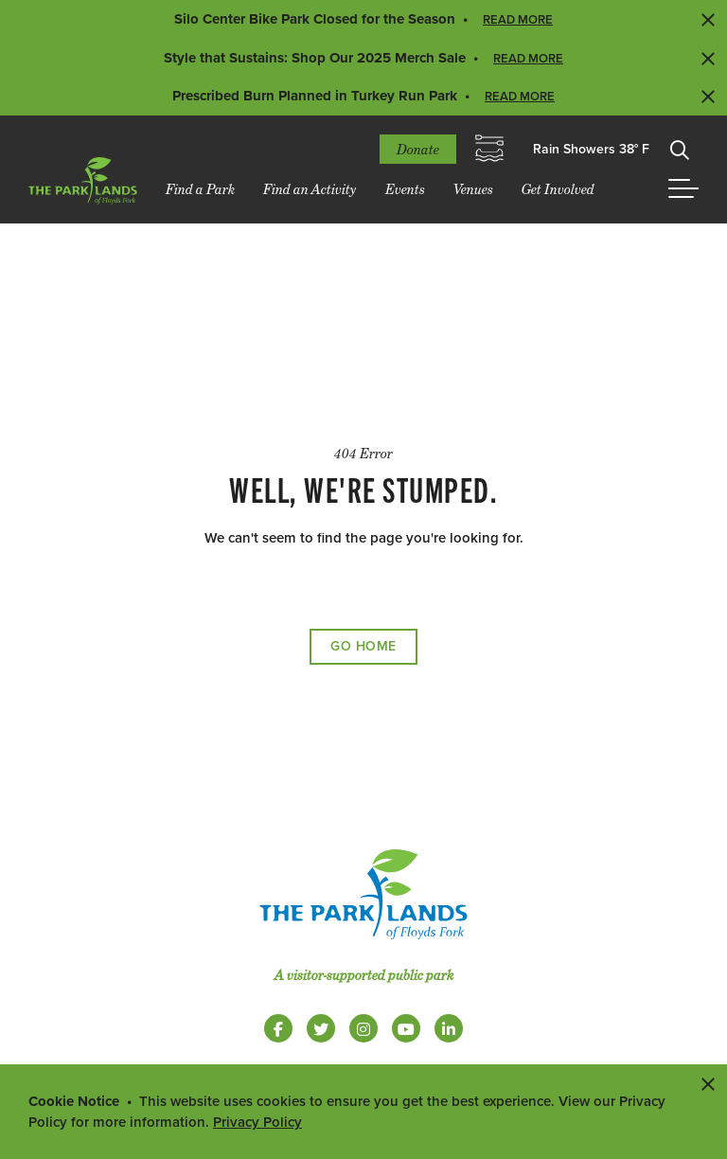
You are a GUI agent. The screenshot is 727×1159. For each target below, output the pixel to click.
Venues (473, 189)
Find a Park (200, 189)
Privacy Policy (257, 1122)
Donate (418, 149)
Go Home (363, 646)
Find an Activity (310, 189)
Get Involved (558, 189)
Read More (518, 19)
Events (405, 189)
